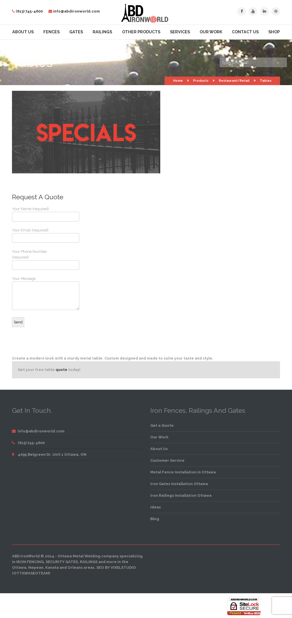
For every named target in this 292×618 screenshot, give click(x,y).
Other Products (141, 32)
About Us (23, 32)
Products (200, 81)
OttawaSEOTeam (31, 573)
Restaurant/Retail (234, 81)
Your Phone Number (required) (33, 259)
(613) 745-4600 (29, 11)
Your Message (33, 293)
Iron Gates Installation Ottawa (179, 484)
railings (89, 562)
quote (61, 369)
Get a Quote (162, 425)
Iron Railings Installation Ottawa (181, 495)
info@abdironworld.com (76, 11)
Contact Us (245, 32)
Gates (76, 32)
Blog (154, 519)
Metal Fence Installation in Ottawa (183, 472)
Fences (51, 32)
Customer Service (167, 460)
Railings (102, 32)
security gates (62, 562)
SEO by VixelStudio (116, 567)
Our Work (211, 32)
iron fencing (30, 562)
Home (178, 81)
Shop (274, 32)
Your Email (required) (33, 235)
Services (180, 32)
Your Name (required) (33, 214)
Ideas (155, 507)
